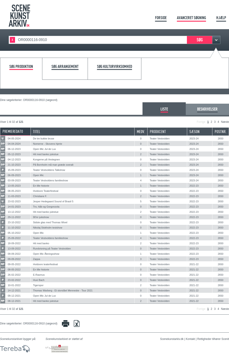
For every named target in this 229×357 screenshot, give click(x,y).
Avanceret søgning (191, 17)
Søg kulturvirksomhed (114, 66)
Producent (158, 131)
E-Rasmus (39, 274)
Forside (161, 17)
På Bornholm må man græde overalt (53, 164)
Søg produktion (21, 66)
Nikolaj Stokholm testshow (47, 227)
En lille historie (41, 185)
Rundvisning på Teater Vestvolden (52, 248)
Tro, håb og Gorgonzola (46, 206)
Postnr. (220, 131)
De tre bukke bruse (43, 138)
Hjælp (221, 17)
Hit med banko (41, 243)
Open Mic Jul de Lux (44, 149)
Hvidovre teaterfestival (45, 264)
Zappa (36, 259)
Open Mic (38, 175)
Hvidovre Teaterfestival (45, 191)
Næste (225, 121)
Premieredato (13, 131)
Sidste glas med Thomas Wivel (50, 222)
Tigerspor (38, 285)
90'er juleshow (41, 217)
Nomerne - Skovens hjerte (47, 143)
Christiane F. (40, 196)
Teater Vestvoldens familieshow (50, 180)
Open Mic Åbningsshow (46, 253)
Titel (36, 131)
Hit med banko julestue (46, 154)
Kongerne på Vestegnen (46, 159)
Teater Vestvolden (160, 138)
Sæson (194, 131)
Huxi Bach (38, 280)
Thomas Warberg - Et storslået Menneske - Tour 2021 (63, 290)
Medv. (141, 131)
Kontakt (190, 339)
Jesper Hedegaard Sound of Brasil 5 (53, 201)
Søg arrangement (65, 66)
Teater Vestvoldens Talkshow (49, 170)
